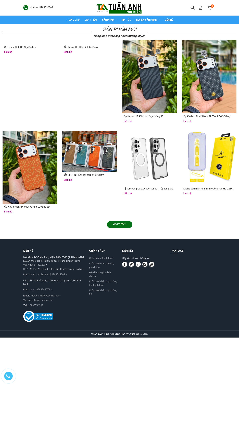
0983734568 (36, 399)
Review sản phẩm (147, 19)
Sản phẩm (109, 19)
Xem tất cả (119, 318)
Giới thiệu (91, 19)
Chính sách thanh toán (101, 351)
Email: (26, 389)
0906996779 (43, 383)
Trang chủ (73, 19)
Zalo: (26, 398)
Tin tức (126, 19)
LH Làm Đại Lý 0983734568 (50, 368)
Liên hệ (169, 19)
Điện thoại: (29, 367)
